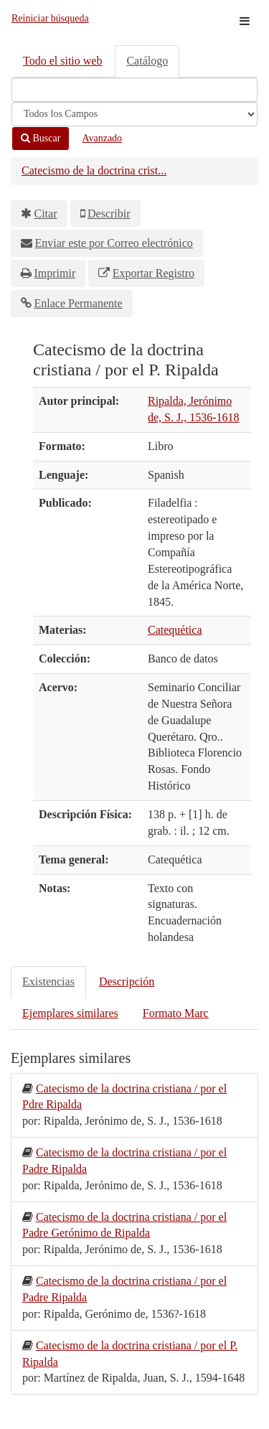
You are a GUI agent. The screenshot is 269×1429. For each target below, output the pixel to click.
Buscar (40, 138)
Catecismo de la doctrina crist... (94, 170)
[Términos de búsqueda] (134, 90)
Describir (109, 213)
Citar (45, 213)
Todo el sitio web (62, 61)
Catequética (175, 630)
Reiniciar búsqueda (50, 18)
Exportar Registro (153, 273)
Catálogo (147, 61)
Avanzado (102, 138)
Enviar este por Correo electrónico (114, 243)
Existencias (48, 981)
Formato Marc (176, 1013)
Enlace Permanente (78, 303)
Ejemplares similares (70, 1013)
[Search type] (134, 114)
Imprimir (55, 273)
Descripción (126, 981)
